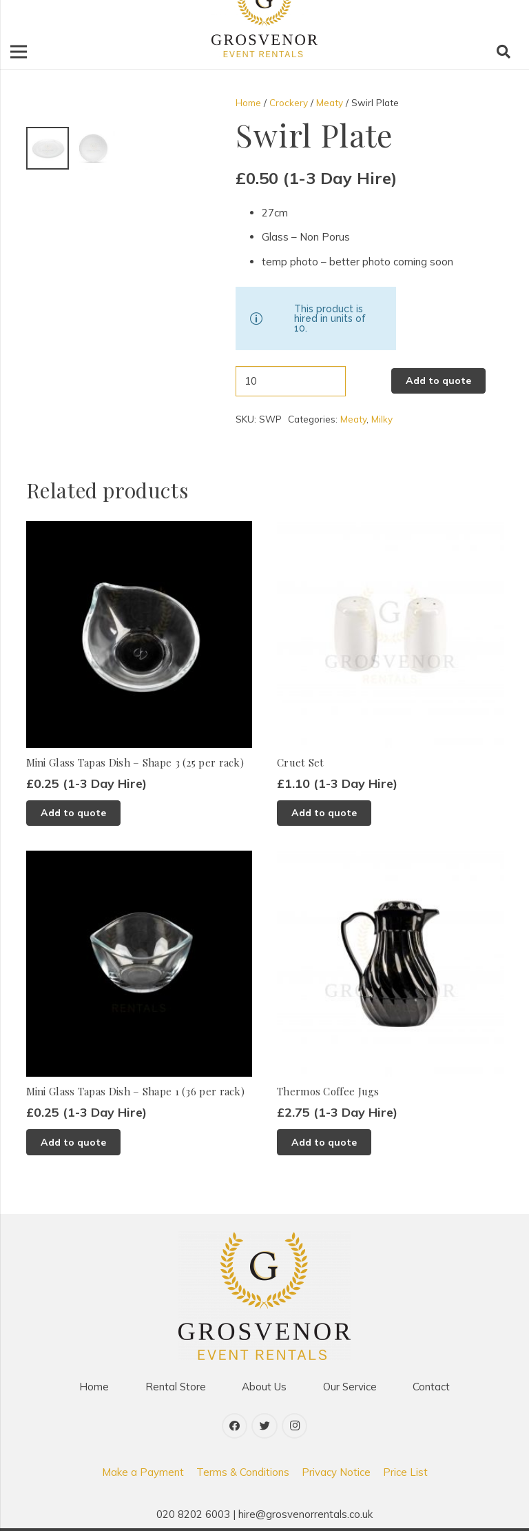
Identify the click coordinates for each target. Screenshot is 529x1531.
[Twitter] (264, 1426)
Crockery (288, 102)
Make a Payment (143, 1472)
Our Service (350, 1386)
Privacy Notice (336, 1472)
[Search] (503, 51)
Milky (382, 419)
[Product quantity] (290, 381)
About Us (264, 1386)
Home (248, 102)
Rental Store (175, 1386)
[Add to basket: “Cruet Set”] (324, 813)
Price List (405, 1472)
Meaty (329, 102)
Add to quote (438, 380)
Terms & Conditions (242, 1472)
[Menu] (18, 51)
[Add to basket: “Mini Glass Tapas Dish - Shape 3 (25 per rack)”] (73, 813)
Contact (431, 1386)
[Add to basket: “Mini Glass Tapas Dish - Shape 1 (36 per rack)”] (73, 1142)
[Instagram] (295, 1426)
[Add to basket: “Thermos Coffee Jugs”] (324, 1142)
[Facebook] (235, 1426)
